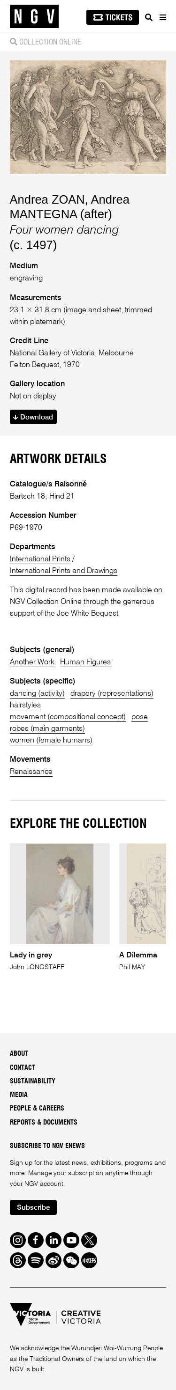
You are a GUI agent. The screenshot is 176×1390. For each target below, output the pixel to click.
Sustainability (32, 1081)
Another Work (32, 662)
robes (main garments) (47, 729)
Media (19, 1095)
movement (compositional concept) (68, 717)
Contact (22, 1068)
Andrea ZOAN (47, 199)
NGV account (43, 1184)
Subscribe (33, 1207)
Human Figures (85, 662)
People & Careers (37, 1108)
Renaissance (31, 772)
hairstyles (25, 705)
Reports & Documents (43, 1122)
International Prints (40, 559)
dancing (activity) (37, 694)
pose (139, 717)
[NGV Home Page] (34, 16)
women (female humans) (51, 740)
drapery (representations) (111, 694)
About (19, 1054)
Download (33, 417)
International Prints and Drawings (63, 571)
